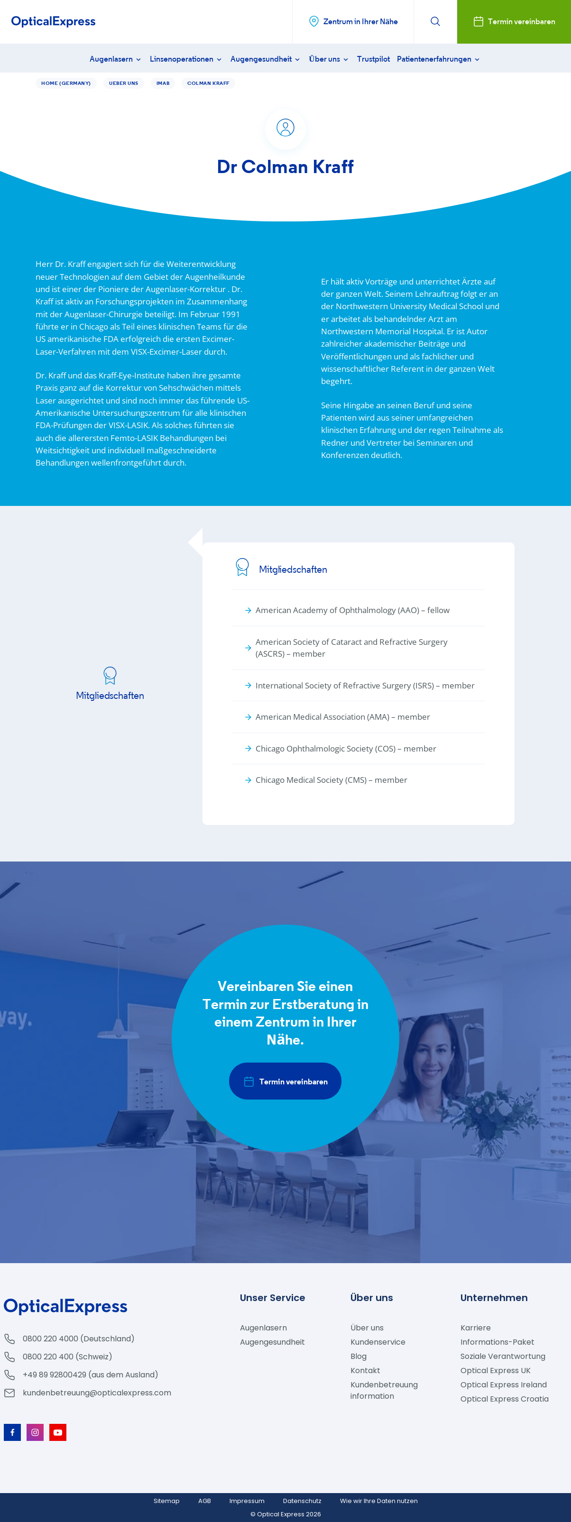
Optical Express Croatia (504, 1399)
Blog (358, 1356)
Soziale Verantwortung (502, 1356)
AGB (204, 1500)
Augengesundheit (266, 59)
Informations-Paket (497, 1342)
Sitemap (167, 1500)
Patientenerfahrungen (439, 59)
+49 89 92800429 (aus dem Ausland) (90, 1374)
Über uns (329, 59)
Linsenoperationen (186, 59)
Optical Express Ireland (503, 1384)
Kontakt (365, 1370)
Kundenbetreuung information (384, 1390)
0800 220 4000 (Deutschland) (79, 1338)
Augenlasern (116, 59)
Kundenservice (377, 1342)
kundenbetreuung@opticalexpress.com (97, 1392)
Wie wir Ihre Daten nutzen (379, 1500)
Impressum (247, 1500)
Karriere (475, 1327)
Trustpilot (373, 59)
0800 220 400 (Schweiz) (67, 1356)
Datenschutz (302, 1500)
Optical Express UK (495, 1370)
